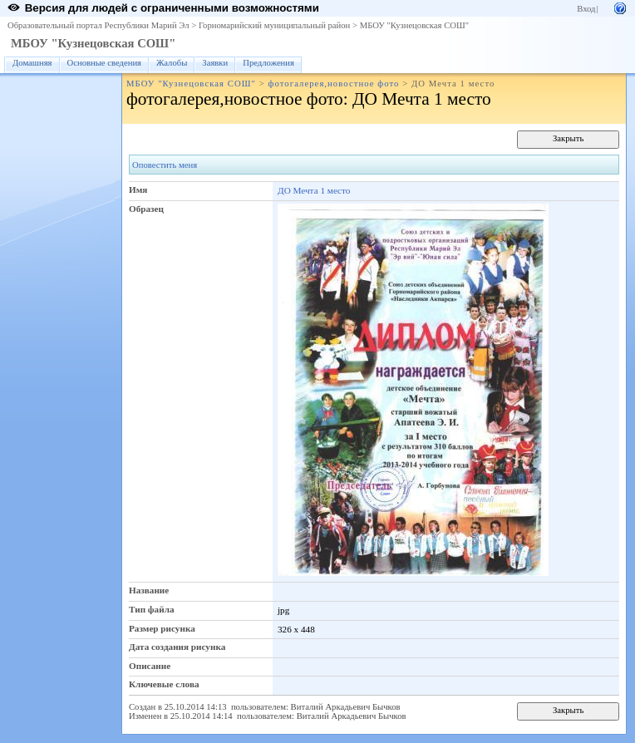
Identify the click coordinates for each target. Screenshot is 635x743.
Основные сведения (104, 62)
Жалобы (171, 62)
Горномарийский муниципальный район (274, 25)
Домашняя (32, 62)
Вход (586, 8)
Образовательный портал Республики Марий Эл (98, 25)
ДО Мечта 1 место (314, 190)
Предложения (268, 62)
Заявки (215, 62)
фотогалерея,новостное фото (333, 83)
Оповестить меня (164, 165)
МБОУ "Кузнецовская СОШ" (414, 25)
